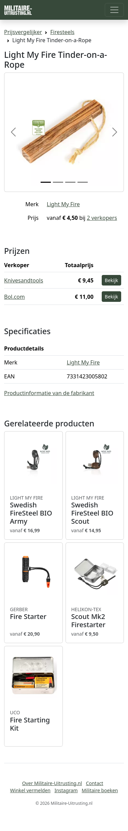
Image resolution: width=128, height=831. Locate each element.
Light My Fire (63, 204)
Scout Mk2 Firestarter (94, 617)
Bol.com (14, 296)
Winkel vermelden (30, 790)
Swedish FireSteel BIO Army (33, 510)
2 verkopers (102, 218)
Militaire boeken (100, 790)
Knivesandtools (23, 280)
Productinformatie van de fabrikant (49, 393)
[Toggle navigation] (114, 10)
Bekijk (111, 280)
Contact (94, 783)
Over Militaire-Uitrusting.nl (52, 783)
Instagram (66, 790)
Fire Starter (33, 613)
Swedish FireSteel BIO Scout (94, 510)
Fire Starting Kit (33, 720)
